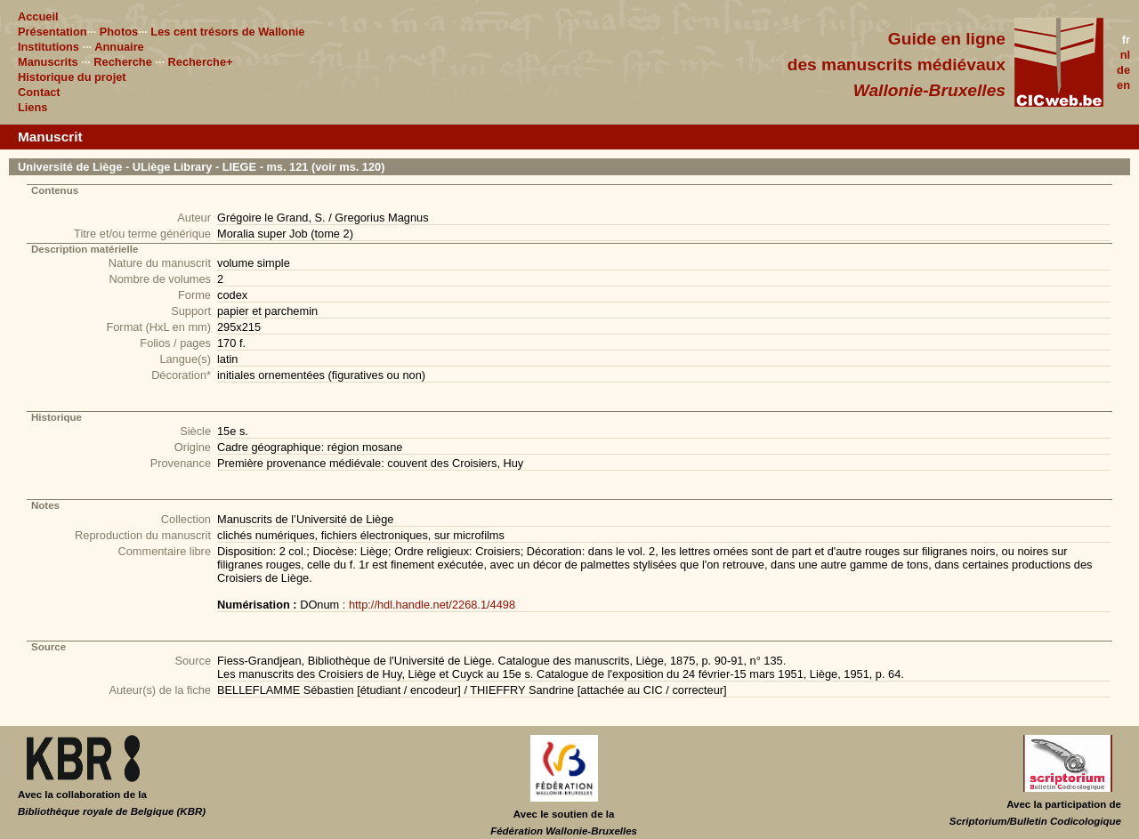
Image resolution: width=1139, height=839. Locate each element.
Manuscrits (48, 62)
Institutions (48, 46)
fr (1126, 39)
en (1123, 85)
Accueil (38, 16)
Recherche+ (200, 62)
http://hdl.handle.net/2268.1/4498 (432, 604)
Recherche (122, 62)
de (1123, 70)
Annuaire (118, 46)
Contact (39, 92)
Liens (32, 107)
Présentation (52, 31)
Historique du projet (72, 77)
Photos (119, 31)
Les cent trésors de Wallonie (227, 31)
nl (1125, 54)
